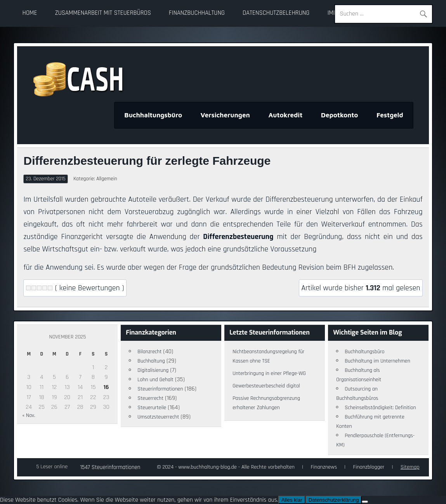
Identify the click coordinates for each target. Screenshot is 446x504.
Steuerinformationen (160, 388)
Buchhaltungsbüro (153, 115)
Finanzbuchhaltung (197, 13)
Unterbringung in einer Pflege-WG (269, 373)
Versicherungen (225, 115)
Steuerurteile (151, 407)
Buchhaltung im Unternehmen (377, 361)
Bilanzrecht (149, 351)
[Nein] (365, 502)
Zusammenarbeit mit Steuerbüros (103, 13)
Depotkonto (339, 115)
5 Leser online (52, 466)
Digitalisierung (152, 370)
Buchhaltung (151, 361)
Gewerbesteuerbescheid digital (266, 385)
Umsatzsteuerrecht (158, 416)
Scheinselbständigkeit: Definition (380, 407)
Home (30, 13)
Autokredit (285, 115)
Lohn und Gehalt (155, 379)
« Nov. (28, 415)
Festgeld (390, 115)
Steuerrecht (150, 398)
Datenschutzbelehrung (276, 13)
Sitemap (410, 467)
